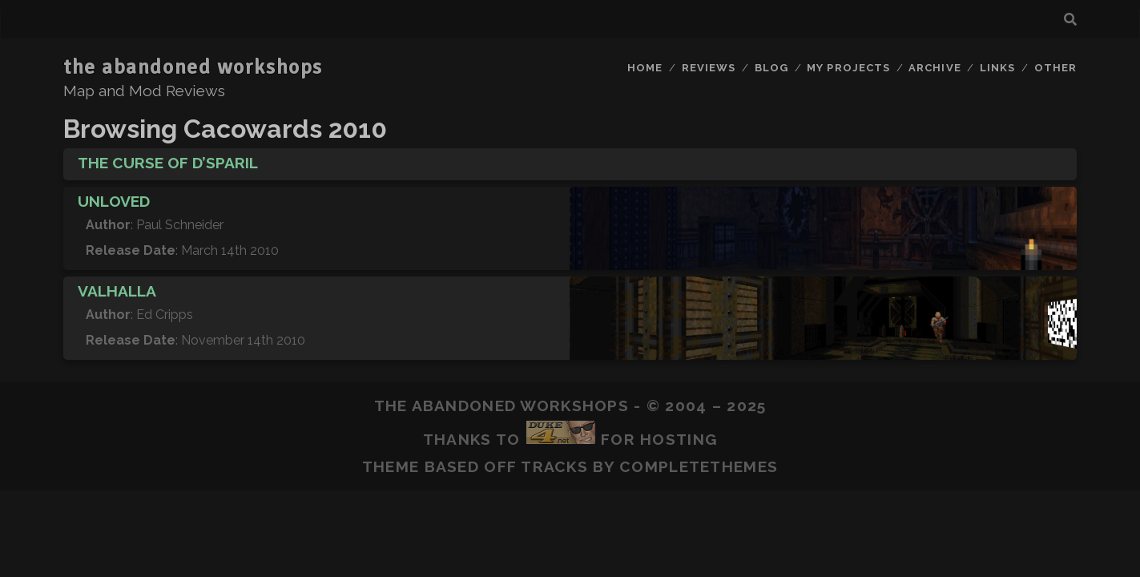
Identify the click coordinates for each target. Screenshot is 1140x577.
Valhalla (117, 291)
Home (645, 68)
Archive (934, 68)
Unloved (114, 201)
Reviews (708, 68)
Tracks (554, 466)
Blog (771, 68)
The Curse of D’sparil (168, 162)
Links (997, 68)
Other (1055, 68)
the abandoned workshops (193, 67)
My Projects (848, 68)
